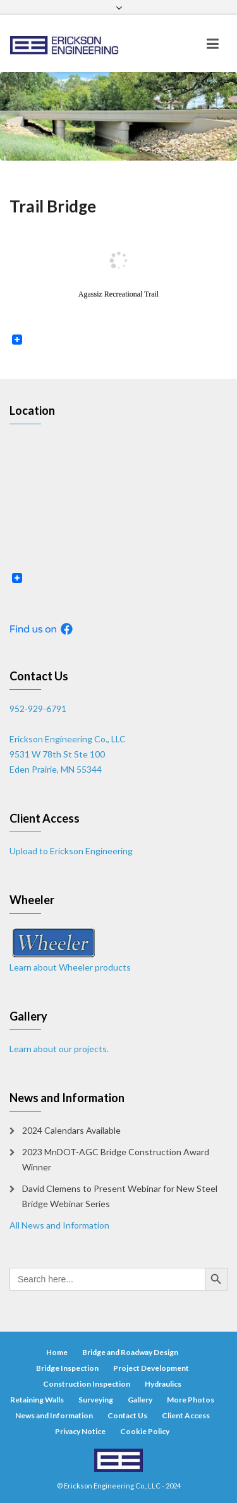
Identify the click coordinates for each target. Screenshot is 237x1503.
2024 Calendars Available (71, 1130)
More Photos (190, 1399)
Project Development (151, 1368)
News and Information (54, 1415)
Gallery (140, 1399)
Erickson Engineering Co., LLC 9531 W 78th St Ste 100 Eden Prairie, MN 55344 (67, 754)
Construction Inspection (86, 1384)
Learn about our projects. (59, 1048)
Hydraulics (163, 1384)
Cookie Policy (144, 1431)
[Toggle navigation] (212, 43)
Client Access (186, 1415)
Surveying (95, 1399)
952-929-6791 (37, 708)
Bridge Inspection (67, 1368)
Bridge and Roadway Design (130, 1352)
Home (57, 1352)
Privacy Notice (80, 1431)
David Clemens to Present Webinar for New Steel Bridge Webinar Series (119, 1196)
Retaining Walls (37, 1399)
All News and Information (59, 1225)
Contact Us (127, 1415)
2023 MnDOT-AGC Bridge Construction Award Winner (115, 1159)
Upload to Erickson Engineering (71, 850)
